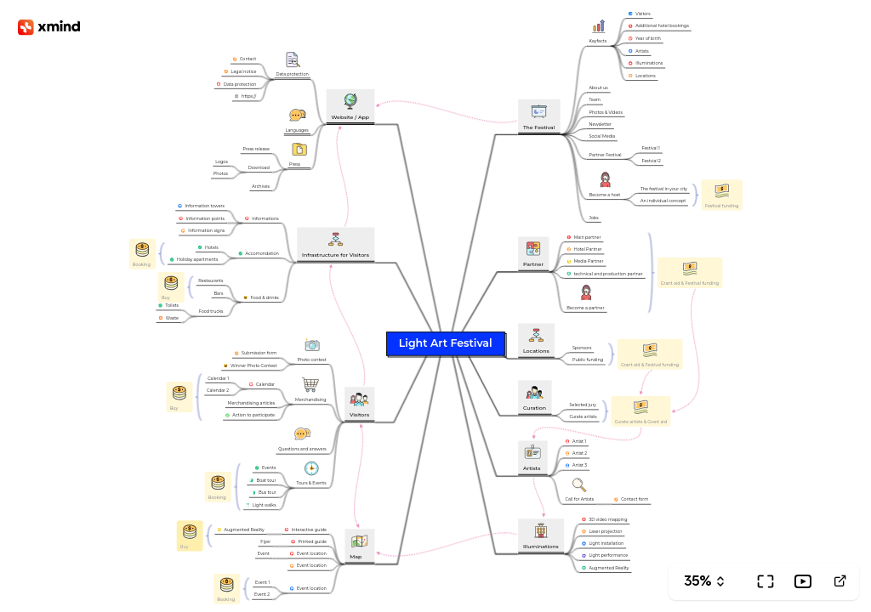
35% (698, 581)
